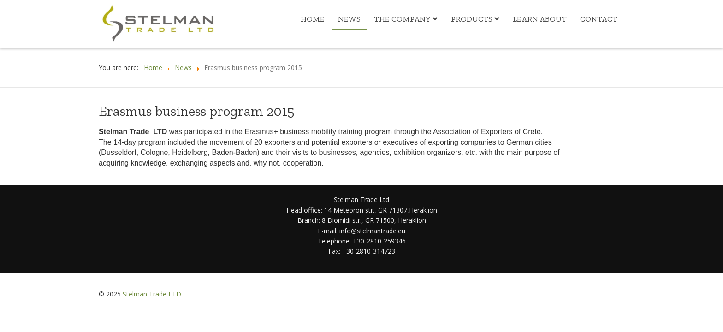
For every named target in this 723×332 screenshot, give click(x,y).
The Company (402, 19)
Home (313, 19)
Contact (598, 19)
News (349, 19)
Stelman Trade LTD (152, 294)
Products (471, 19)
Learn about (540, 19)
